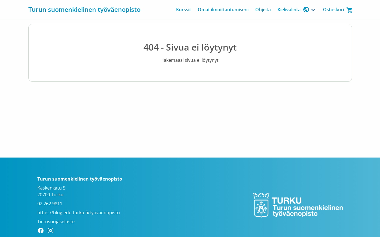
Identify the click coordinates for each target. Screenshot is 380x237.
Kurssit (183, 9)
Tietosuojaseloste (56, 221)
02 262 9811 (49, 203)
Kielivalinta (293, 9)
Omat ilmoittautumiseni (223, 9)
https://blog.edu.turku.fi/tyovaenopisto (78, 212)
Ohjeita (263, 9)
